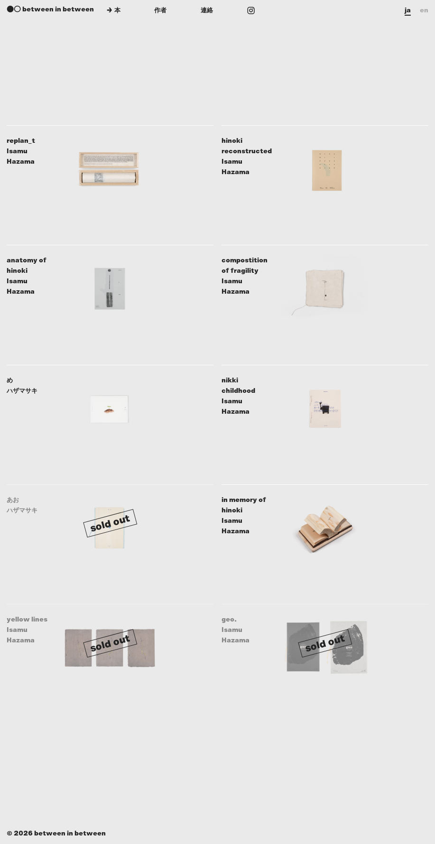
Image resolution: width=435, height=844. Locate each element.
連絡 (207, 10)
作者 (160, 10)
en (424, 10)
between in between (58, 9)
